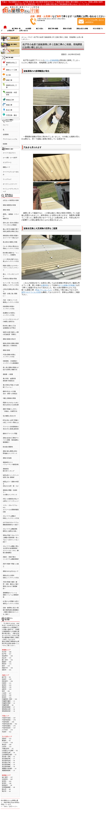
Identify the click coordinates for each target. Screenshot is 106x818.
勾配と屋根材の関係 (9, 398)
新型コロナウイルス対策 (31, 292)
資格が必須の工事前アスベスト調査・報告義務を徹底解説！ (11, 440)
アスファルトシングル (10, 139)
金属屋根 (6, 134)
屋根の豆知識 (7, 458)
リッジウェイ (7, 179)
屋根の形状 (6, 350)
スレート (6, 125)
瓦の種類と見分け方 (9, 416)
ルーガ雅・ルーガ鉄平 (10, 157)
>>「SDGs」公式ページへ (9, 806)
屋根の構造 (6, 210)
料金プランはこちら (43, 290)
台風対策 (44, 285)
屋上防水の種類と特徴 (10, 242)
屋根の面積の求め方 (9, 339)
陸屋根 (5, 144)
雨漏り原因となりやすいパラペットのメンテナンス (11, 268)
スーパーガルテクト (9, 153)
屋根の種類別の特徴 (9, 205)
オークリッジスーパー (10, 184)
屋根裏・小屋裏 (8, 374)
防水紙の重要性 (8, 447)
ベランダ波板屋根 (51, 60)
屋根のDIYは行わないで (10, 571)
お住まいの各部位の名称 (11, 200)
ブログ (30, 37)
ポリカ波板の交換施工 (67, 285)
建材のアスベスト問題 (10, 433)
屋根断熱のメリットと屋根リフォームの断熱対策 (11, 595)
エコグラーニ (7, 162)
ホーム (23, 37)
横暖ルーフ (6, 167)
